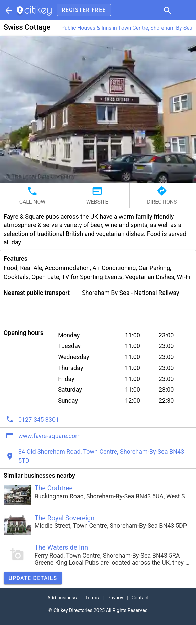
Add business (62, 598)
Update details (32, 578)
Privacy (115, 598)
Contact (140, 598)
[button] (167, 10)
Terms (92, 598)
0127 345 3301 (38, 419)
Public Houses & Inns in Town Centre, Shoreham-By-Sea (126, 28)
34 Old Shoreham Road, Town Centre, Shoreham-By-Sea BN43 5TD (101, 456)
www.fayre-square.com (49, 435)
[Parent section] (8, 10)
